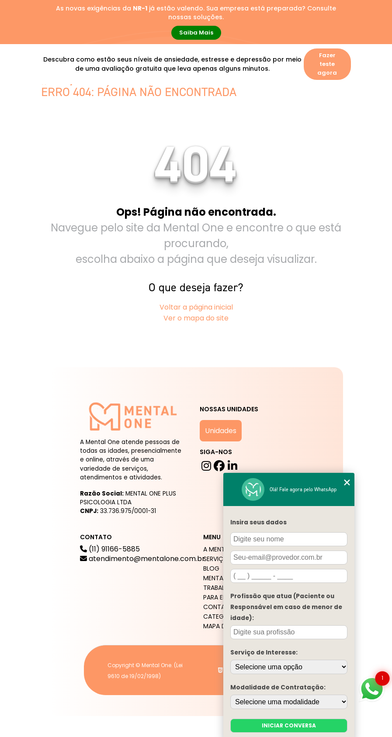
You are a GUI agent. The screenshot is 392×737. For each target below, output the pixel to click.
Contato (117, 125)
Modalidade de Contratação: (278, 687)
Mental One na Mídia (219, 104)
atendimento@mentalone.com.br (142, 559)
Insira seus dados (258, 522)
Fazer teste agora (327, 64)
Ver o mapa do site (196, 318)
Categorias (222, 616)
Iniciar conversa (289, 725)
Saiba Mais (196, 32)
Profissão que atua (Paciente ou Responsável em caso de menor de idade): (286, 607)
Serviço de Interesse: (264, 652)
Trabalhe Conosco (291, 104)
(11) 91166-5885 (142, 554)
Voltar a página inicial (196, 307)
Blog (162, 104)
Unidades (220, 431)
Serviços (123, 104)
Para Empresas (69, 125)
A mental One (69, 104)
